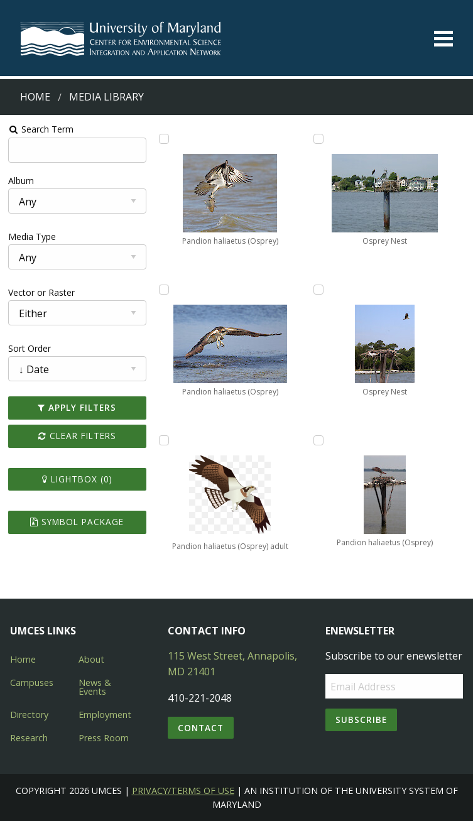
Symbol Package (77, 522)
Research (29, 738)
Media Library (106, 97)
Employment (105, 714)
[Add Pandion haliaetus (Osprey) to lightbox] (164, 139)
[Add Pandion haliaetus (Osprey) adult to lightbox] (164, 440)
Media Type (32, 236)
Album (21, 181)
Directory (29, 714)
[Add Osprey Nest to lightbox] (318, 139)
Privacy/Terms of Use (183, 791)
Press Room (104, 738)
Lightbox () (77, 479)
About (91, 659)
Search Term (41, 129)
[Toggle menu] (443, 38)
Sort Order (29, 348)
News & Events (95, 687)
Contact (201, 728)
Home (35, 97)
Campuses (31, 682)
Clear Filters (77, 436)
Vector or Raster (41, 292)
